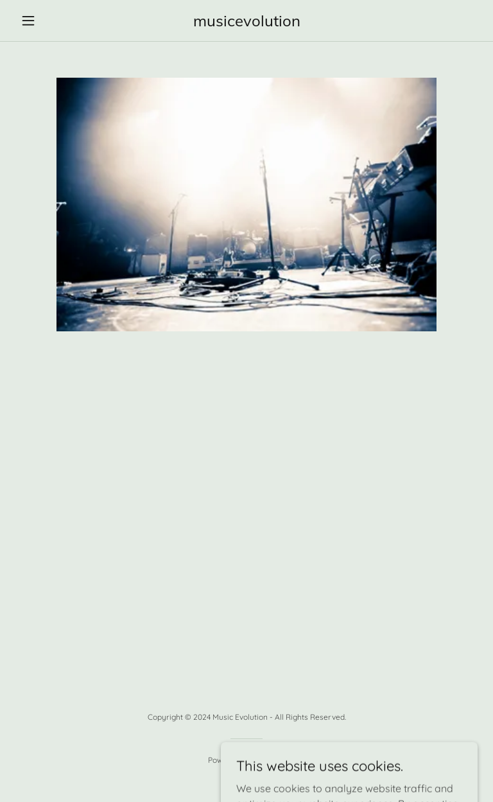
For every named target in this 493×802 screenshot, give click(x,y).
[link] (246, 22)
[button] (50, 20)
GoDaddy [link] (269, 760)
